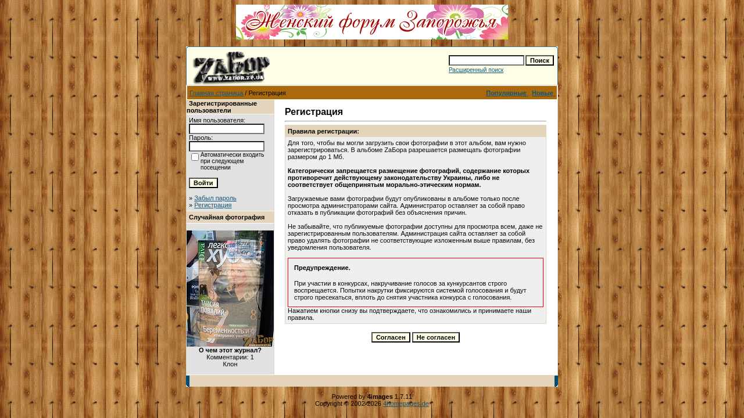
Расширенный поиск (476, 70)
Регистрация (212, 204)
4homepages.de (406, 403)
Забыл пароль (215, 197)
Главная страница (216, 92)
